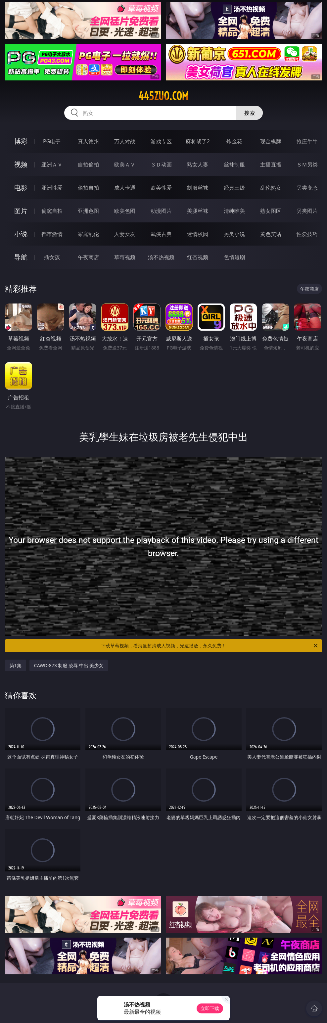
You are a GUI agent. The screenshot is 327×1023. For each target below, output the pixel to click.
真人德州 (88, 141)
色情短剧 (234, 257)
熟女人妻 (197, 164)
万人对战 (124, 141)
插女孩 (52, 257)
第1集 (16, 665)
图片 (20, 210)
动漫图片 (161, 210)
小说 (20, 233)
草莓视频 (124, 257)
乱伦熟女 (270, 187)
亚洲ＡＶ (52, 164)
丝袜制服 (234, 164)
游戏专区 (161, 141)
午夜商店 (88, 257)
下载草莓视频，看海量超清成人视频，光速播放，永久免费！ (210, 646)
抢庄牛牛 (307, 141)
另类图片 (307, 210)
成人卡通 (124, 187)
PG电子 (52, 141)
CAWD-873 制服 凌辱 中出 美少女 (69, 665)
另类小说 (234, 234)
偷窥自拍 (52, 210)
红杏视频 (197, 257)
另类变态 (307, 187)
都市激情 (52, 234)
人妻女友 (124, 234)
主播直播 (270, 164)
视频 (20, 164)
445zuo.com (163, 96)
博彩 (20, 141)
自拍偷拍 (88, 164)
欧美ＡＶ (124, 164)
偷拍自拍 (88, 187)
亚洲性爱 (52, 187)
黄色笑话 (270, 234)
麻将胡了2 (198, 141)
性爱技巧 (307, 234)
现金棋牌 (270, 141)
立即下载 (210, 1008)
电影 (20, 187)
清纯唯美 (234, 210)
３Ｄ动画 (161, 164)
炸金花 (234, 141)
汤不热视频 (161, 257)
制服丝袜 (197, 187)
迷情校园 (197, 234)
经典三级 (234, 187)
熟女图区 (270, 210)
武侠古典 (161, 234)
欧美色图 (124, 210)
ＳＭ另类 (307, 164)
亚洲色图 (88, 210)
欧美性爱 (161, 187)
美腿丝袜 (197, 210)
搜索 (249, 112)
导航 (20, 257)
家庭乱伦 (88, 234)
